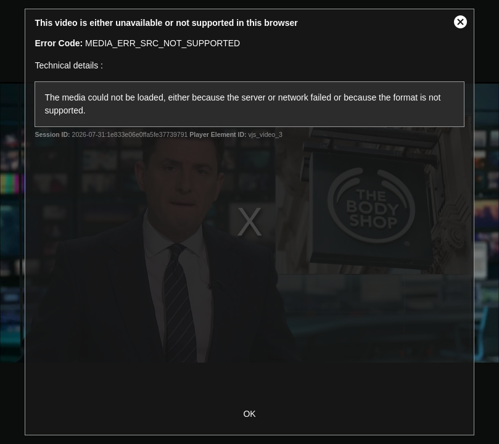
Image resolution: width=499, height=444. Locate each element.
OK (249, 414)
